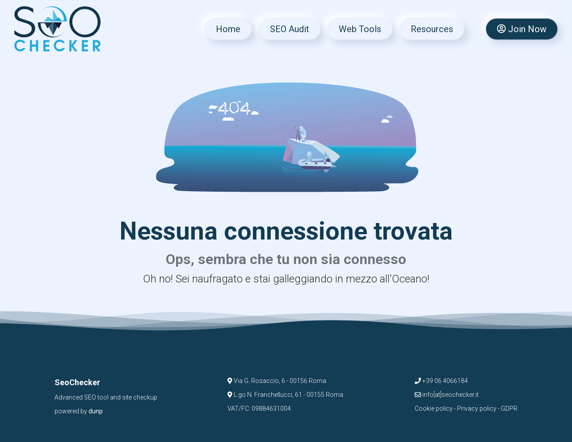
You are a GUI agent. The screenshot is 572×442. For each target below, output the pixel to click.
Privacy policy (476, 408)
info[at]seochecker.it (447, 394)
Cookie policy (434, 408)
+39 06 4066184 (441, 380)
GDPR (509, 408)
